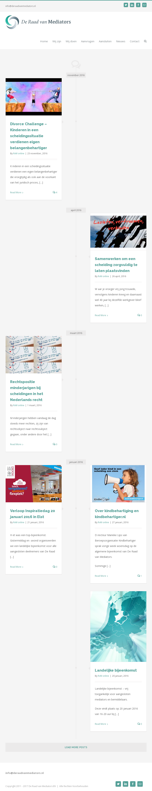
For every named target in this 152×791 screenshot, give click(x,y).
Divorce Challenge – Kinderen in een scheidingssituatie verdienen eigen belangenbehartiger (28, 136)
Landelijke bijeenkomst (116, 670)
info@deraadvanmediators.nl (20, 6)
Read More (15, 192)
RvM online (18, 153)
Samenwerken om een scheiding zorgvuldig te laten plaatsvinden (116, 265)
